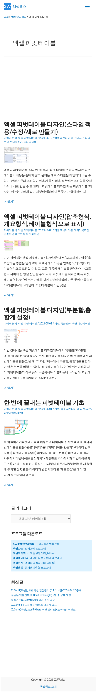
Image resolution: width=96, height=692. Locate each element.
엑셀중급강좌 (18, 16)
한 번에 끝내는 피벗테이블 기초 (44, 402)
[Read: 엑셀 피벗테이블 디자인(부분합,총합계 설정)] (17, 336)
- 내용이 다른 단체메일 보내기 (37, 557)
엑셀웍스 (19, 6)
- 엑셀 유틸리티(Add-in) (34, 553)
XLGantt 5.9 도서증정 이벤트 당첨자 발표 (34, 604)
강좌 (6, 16)
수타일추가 (16, 141)
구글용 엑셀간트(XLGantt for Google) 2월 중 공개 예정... (42, 595)
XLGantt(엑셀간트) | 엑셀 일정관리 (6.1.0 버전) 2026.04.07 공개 (46, 590)
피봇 (88, 409)
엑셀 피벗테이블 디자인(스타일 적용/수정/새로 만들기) (47, 128)
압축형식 (9, 234)
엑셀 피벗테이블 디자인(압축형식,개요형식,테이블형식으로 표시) (47, 220)
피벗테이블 (10, 412)
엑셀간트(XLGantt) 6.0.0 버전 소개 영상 (33, 599)
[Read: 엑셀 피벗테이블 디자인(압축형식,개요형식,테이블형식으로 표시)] (17, 244)
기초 (56, 409)
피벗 (56, 323)
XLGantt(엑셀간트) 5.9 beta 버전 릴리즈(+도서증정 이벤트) (43, 609)
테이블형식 (32, 234)
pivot (20, 412)
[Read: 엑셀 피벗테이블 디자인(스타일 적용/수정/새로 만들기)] (17, 154)
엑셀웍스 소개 (48, 686)
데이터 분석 (10, 138)
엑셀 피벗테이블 (63, 138)
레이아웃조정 (81, 230)
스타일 (77, 138)
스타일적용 (30, 141)
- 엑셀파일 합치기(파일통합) (34, 562)
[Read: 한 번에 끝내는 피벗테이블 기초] (17, 426)
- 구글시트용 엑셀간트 (36, 543)
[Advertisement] (48, 91)
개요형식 (20, 234)
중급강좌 (65, 323)
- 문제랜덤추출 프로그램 (32, 567)
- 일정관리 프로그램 (29, 548)
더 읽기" (9, 201)
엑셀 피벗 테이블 (27, 138)
